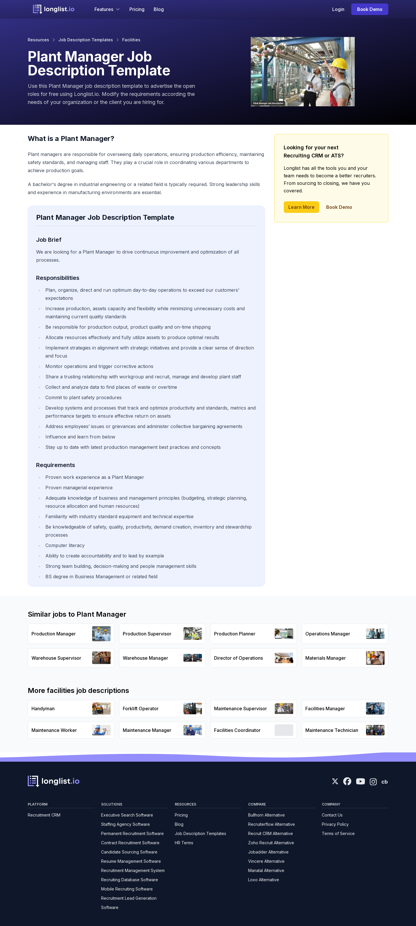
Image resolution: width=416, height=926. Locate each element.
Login (338, 9)
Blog (159, 9)
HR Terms (184, 842)
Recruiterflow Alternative (271, 824)
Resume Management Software (131, 861)
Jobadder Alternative (268, 851)
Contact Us (332, 814)
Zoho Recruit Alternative (271, 842)
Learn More (301, 207)
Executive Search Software (127, 814)
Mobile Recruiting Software (127, 888)
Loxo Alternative (263, 879)
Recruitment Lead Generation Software (129, 903)
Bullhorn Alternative (266, 814)
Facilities (131, 39)
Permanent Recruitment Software (132, 833)
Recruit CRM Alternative (270, 833)
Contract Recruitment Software (130, 842)
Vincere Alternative (266, 861)
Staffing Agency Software (125, 824)
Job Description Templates (85, 39)
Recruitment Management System (133, 870)
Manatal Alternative (266, 870)
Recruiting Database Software (129, 879)
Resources (38, 39)
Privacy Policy (335, 824)
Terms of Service (338, 833)
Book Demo (369, 9)
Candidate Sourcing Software (129, 851)
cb (384, 782)
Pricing (136, 9)
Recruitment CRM (44, 814)
